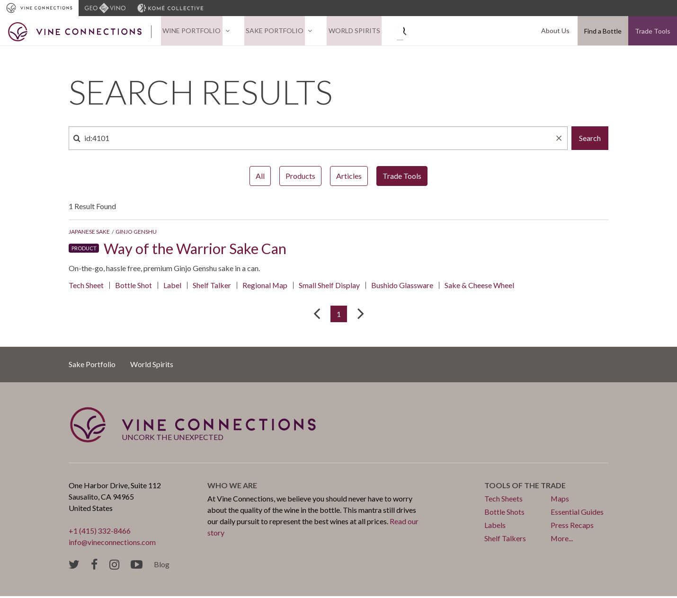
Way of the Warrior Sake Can (198, 249)
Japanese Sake (89, 233)
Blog (161, 566)
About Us (557, 31)
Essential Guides (577, 513)
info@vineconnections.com (112, 543)
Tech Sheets (503, 500)
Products (300, 177)
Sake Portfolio (270, 31)
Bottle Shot (133, 286)
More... (562, 540)
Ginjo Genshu (136, 233)
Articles (349, 177)
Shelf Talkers (505, 540)
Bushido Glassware (403, 286)
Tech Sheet (86, 286)
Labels (495, 526)
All (260, 177)
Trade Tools (652, 31)
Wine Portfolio (190, 31)
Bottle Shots (504, 513)
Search (590, 139)
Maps (560, 500)
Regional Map (265, 286)
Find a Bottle (603, 31)
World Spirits (346, 31)
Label (172, 286)
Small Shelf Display (329, 286)
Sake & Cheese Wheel (480, 286)
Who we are (232, 487)
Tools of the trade (525, 487)
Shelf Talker (212, 286)
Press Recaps (572, 526)
